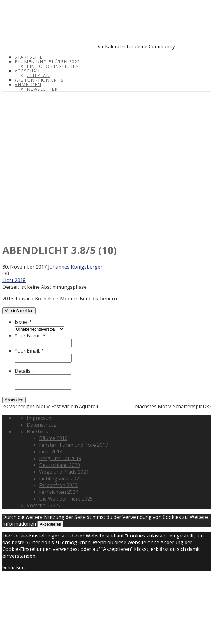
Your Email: (29, 350)
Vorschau (27, 71)
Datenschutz (41, 424)
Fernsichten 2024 (58, 492)
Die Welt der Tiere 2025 (66, 498)
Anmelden (28, 84)
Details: (25, 371)
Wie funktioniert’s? (40, 80)
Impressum (40, 418)
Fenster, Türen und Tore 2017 (73, 445)
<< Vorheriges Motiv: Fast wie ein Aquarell (50, 406)
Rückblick (37, 431)
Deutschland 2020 (59, 465)
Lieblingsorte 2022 (60, 478)
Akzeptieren (50, 524)
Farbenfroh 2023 (58, 485)
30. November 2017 (24, 266)
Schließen (13, 567)
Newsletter (42, 89)
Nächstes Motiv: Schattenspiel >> (173, 406)
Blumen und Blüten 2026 (47, 61)
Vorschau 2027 (44, 505)
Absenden (14, 400)
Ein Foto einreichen (53, 66)
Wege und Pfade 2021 (64, 471)
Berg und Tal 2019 (60, 458)
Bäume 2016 (53, 438)
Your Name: (30, 335)
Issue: (23, 322)
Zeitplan (38, 75)
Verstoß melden (19, 310)
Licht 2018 (14, 280)
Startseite (28, 57)
